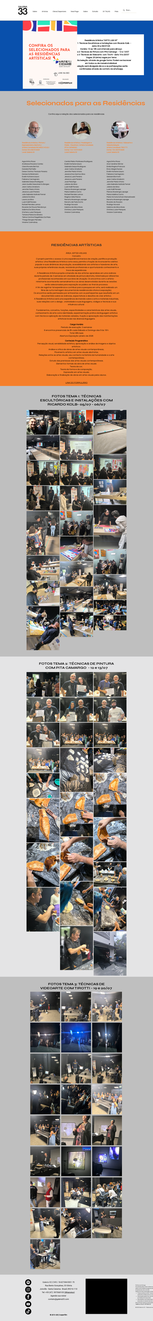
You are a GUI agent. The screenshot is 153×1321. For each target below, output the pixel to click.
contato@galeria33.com (58, 1299)
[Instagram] (28, 1290)
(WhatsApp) (69, 1292)
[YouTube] (28, 1304)
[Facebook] (28, 1297)
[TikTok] (28, 1311)
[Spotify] (28, 1282)
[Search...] (129, 10)
